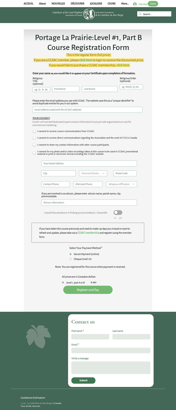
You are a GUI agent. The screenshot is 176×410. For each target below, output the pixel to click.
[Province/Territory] (93, 173)
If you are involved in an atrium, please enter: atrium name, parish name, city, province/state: (81, 195)
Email (75, 345)
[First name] (89, 336)
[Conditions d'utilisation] (33, 398)
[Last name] (130, 336)
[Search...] (154, 14)
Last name (117, 331)
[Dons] (153, 3)
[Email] (110, 350)
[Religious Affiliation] (121, 184)
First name (77, 331)
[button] (58, 4)
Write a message (80, 358)
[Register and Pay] (88, 290)
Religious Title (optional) (38, 81)
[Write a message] (110, 368)
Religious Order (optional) (128, 79)
